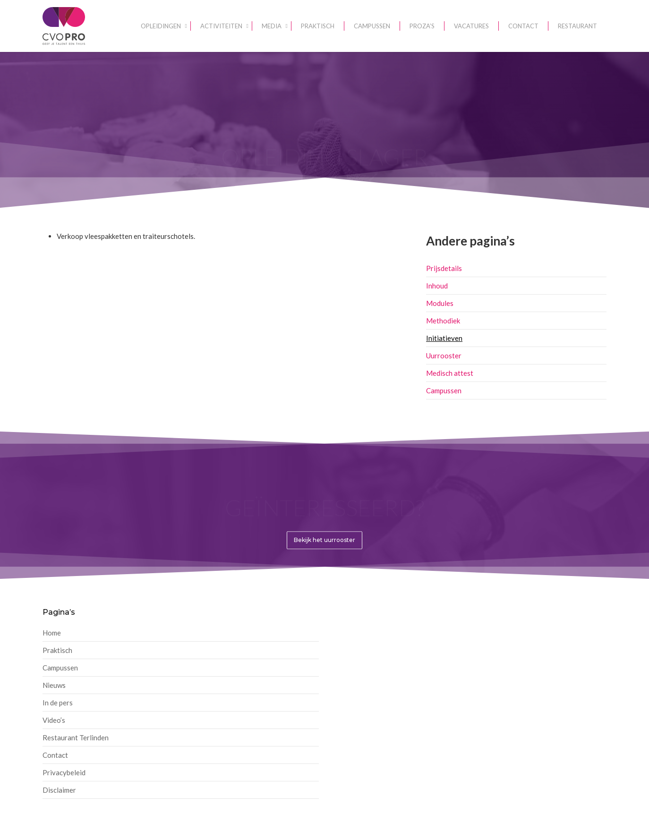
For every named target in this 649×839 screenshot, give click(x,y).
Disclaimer (59, 790)
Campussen (443, 390)
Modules (439, 303)
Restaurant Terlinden (76, 737)
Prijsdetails (444, 268)
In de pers (58, 702)
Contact (55, 755)
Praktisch (57, 650)
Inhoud (437, 285)
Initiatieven (444, 338)
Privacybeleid (64, 772)
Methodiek (443, 320)
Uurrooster (443, 355)
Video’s (54, 720)
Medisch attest (449, 373)
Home (52, 632)
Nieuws (54, 685)
